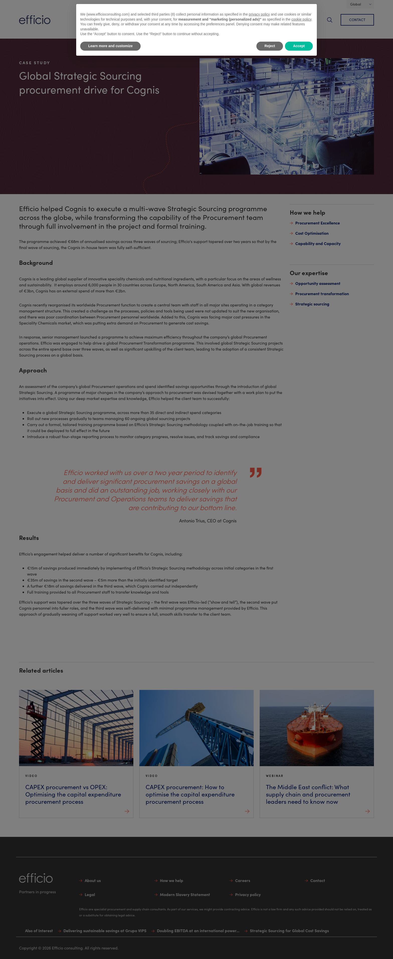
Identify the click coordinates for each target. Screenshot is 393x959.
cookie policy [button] (301, 19)
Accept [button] (299, 46)
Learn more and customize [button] (110, 46)
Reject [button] (269, 46)
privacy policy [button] (259, 14)
